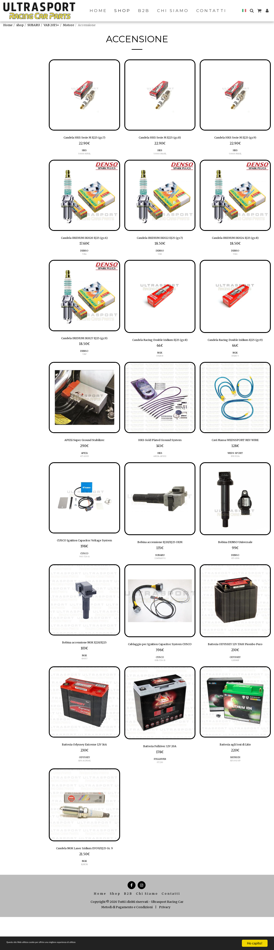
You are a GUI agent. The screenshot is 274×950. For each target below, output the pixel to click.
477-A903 (84, 468)
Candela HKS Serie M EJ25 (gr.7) (84, 138)
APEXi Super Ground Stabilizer (84, 451)
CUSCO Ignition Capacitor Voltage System (84, 556)
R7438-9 (235, 366)
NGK (160, 362)
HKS (84, 152)
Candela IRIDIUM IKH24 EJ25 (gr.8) (235, 240)
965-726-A (84, 575)
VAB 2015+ (51, 25)
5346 (235, 257)
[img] (84, 95)
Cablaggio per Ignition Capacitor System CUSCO (160, 665)
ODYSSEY (235, 681)
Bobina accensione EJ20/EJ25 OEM (159, 554)
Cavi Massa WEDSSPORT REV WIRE (235, 451)
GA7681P (235, 684)
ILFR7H (84, 897)
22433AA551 (159, 571)
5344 (84, 257)
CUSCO (84, 572)
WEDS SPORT (235, 464)
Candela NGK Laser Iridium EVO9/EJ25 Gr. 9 (84, 878)
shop (20, 25)
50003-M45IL (235, 155)
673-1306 (235, 571)
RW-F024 (235, 468)
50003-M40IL (159, 155)
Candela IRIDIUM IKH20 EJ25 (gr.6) (84, 240)
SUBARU (33, 25)
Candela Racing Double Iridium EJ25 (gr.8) (160, 346)
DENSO (84, 253)
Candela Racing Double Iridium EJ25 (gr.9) (235, 346)
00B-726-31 (159, 684)
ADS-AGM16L (84, 786)
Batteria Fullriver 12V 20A (160, 771)
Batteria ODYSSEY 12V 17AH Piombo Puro (235, 665)
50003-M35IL (84, 155)
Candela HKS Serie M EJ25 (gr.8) (160, 138)
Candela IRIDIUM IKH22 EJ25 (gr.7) (160, 240)
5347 (84, 358)
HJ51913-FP (235, 786)
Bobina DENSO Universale (235, 554)
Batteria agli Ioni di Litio (235, 769)
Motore (68, 25)
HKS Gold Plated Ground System (160, 451)
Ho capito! (254, 943)
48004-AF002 (160, 468)
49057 (84, 677)
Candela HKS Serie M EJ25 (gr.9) (235, 138)
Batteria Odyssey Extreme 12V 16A (84, 769)
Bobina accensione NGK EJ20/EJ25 (84, 660)
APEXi (84, 464)
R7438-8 (159, 366)
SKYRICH (235, 783)
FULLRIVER (159, 784)
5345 (159, 257)
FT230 (159, 788)
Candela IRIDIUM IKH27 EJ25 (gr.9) (84, 342)
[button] (251, 11)
